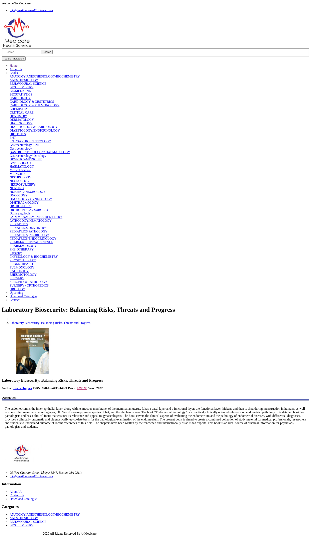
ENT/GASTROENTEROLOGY (30, 141)
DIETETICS (18, 134)
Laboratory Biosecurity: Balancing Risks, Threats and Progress (50, 323)
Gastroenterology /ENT (25, 145)
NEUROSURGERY (22, 184)
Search (47, 51)
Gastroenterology (21, 148)
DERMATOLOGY (22, 119)
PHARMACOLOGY (23, 245)
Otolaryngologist (20, 213)
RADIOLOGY (19, 271)
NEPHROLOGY (20, 177)
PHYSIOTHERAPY (23, 260)
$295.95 (82, 388)
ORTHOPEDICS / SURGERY (29, 209)
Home (13, 65)
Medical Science (20, 170)
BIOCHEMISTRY (21, 87)
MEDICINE (17, 173)
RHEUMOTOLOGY (23, 274)
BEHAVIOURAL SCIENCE (28, 83)
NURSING (17, 188)
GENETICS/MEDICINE (26, 159)
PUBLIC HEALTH (22, 263)
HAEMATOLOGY (22, 166)
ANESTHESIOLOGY (24, 80)
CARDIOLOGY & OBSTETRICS (32, 101)
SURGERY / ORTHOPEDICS (29, 285)
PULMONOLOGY (22, 267)
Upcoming (16, 292)
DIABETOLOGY (21, 123)
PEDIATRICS (19, 224)
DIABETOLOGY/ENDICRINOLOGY (35, 130)
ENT (13, 137)
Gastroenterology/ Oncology (28, 155)
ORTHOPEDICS (20, 206)
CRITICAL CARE (22, 112)
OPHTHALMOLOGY (24, 202)
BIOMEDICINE (20, 91)
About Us (16, 69)
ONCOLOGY (19, 195)
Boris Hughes (22, 388)
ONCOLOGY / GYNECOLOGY (31, 199)
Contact (15, 300)
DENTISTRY (18, 116)
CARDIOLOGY (20, 98)
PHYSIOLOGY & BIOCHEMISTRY (34, 256)
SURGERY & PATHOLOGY (28, 282)
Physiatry (16, 253)
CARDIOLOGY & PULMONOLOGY (34, 105)
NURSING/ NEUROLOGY (27, 191)
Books (14, 72)
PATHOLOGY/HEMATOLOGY (31, 220)
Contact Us (17, 495)
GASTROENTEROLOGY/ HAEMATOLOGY (40, 152)
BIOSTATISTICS (21, 94)
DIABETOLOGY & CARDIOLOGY (34, 127)
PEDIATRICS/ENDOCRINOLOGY (33, 238)
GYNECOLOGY (21, 163)
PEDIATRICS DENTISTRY (28, 227)
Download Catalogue (23, 296)
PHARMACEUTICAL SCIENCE (31, 242)
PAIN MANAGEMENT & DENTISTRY (36, 217)
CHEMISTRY (19, 109)
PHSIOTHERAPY (22, 249)
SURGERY (17, 278)
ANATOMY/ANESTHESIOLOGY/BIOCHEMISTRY (45, 76)
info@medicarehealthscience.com (31, 476)
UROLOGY (17, 289)
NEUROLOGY (20, 181)
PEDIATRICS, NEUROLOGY (29, 235)
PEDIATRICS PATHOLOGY (28, 231)
